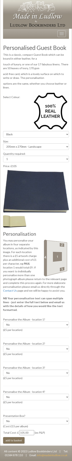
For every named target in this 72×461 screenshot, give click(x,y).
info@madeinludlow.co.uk (52, 455)
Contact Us (10, 290)
